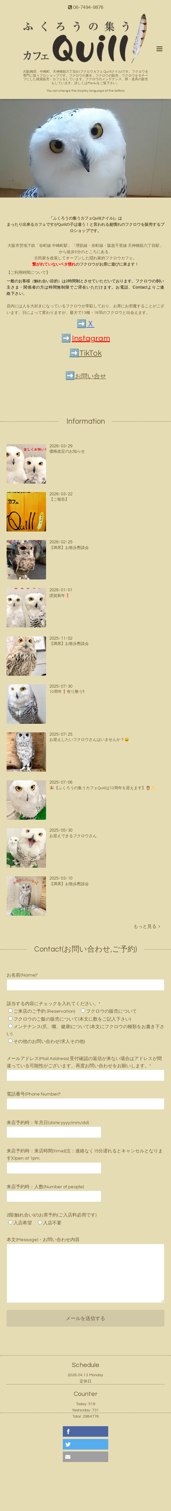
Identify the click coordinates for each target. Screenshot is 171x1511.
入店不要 (52, 1223)
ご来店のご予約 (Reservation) (44, 1011)
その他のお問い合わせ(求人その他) (49, 1041)
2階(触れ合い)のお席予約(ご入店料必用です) (51, 1215)
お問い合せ (90, 376)
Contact (140, 287)
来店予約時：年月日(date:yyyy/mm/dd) (48, 1123)
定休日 (85, 1381)
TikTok (90, 353)
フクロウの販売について (111, 1011)
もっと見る (147, 926)
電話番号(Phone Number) (34, 1094)
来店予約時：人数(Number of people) (45, 1187)
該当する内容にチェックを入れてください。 (53, 1004)
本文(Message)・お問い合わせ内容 (43, 1240)
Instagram (91, 338)
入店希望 (22, 1223)
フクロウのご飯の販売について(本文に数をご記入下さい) (72, 1019)
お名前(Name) (22, 975)
